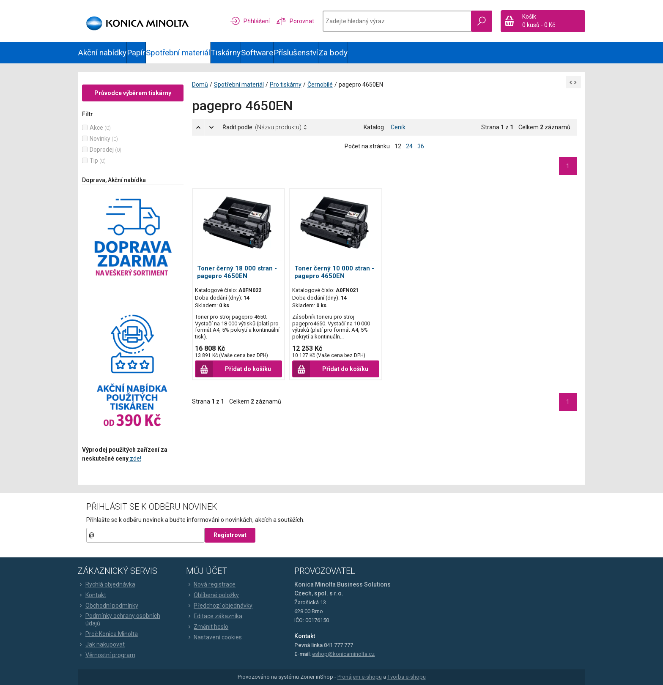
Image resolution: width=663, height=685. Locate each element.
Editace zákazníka (214, 616)
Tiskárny (226, 52)
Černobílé (320, 84)
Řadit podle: (261, 127)
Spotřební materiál (178, 52)
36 (420, 146)
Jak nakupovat (101, 644)
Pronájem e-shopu (359, 677)
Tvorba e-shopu (406, 677)
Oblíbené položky (212, 595)
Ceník (398, 127)
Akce (96, 127)
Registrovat (230, 535)
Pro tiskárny (285, 84)
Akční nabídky (102, 52)
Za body (333, 52)
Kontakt (92, 595)
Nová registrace (211, 584)
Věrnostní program (106, 655)
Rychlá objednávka (106, 584)
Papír (136, 52)
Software (257, 52)
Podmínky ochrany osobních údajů (119, 619)
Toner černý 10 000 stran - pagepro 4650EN (334, 272)
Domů (200, 84)
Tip (94, 160)
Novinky (100, 138)
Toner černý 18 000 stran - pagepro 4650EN (237, 272)
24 (409, 146)
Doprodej (102, 149)
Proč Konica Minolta (108, 633)
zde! (135, 458)
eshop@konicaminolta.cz (343, 654)
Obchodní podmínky (108, 605)
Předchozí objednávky (219, 605)
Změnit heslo (207, 626)
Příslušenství (296, 52)
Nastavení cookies (214, 637)
